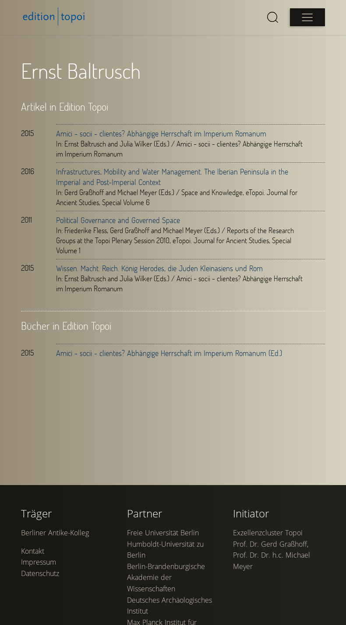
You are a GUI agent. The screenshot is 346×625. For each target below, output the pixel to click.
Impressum (38, 562)
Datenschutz (40, 573)
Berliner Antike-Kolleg (55, 533)
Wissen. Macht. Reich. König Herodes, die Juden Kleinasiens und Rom (159, 268)
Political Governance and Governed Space (118, 220)
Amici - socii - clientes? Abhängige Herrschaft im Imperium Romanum (161, 133)
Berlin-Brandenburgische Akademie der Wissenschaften (166, 578)
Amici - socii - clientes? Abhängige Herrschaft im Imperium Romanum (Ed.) (169, 353)
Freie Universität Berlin (163, 533)
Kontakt (32, 551)
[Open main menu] (307, 17)
